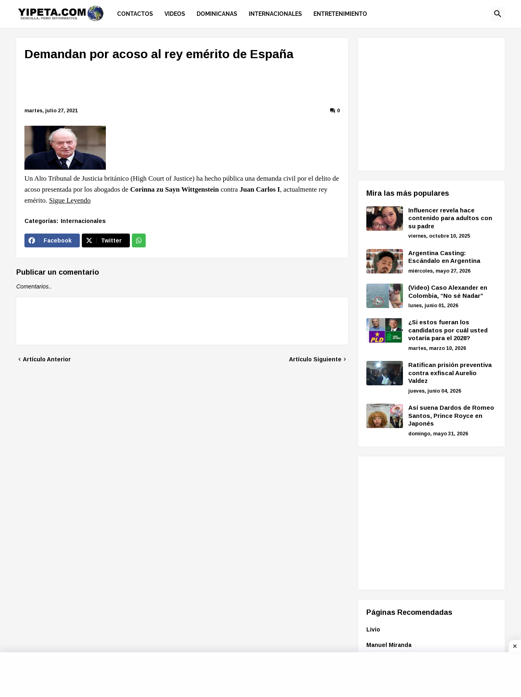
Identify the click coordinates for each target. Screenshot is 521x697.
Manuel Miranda (389, 645)
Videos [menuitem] (174, 14)
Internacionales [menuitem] (275, 14)
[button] (498, 14)
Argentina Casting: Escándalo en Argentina (444, 256)
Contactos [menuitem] (135, 14)
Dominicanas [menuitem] (217, 14)
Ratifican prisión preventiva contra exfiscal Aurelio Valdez (450, 372)
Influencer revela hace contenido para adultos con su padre (450, 218)
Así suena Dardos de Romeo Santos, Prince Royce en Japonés (451, 415)
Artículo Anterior (47, 359)
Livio (373, 629)
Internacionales (83, 221)
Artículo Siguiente (315, 359)
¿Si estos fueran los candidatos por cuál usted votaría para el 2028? (448, 330)
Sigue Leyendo (69, 200)
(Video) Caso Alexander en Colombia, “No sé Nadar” (447, 291)
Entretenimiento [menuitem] (340, 14)
